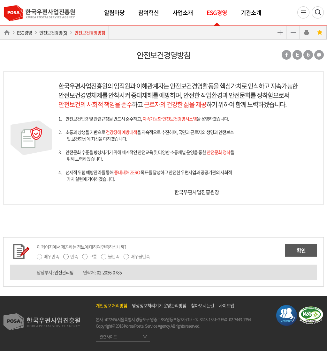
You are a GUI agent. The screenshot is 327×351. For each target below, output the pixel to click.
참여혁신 (148, 12)
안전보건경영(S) (53, 32)
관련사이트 (108, 336)
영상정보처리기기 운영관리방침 (159, 305)
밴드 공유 (308, 55)
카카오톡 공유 (319, 55)
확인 (301, 250)
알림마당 (114, 12)
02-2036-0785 (109, 272)
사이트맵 (226, 305)
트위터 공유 (297, 55)
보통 (93, 256)
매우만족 (51, 256)
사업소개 (182, 12)
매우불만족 (140, 256)
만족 (74, 256)
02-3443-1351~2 (207, 319)
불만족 (113, 256)
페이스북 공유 (286, 55)
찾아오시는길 (202, 305)
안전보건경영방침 (89, 32)
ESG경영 (217, 12)
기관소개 (251, 12)
